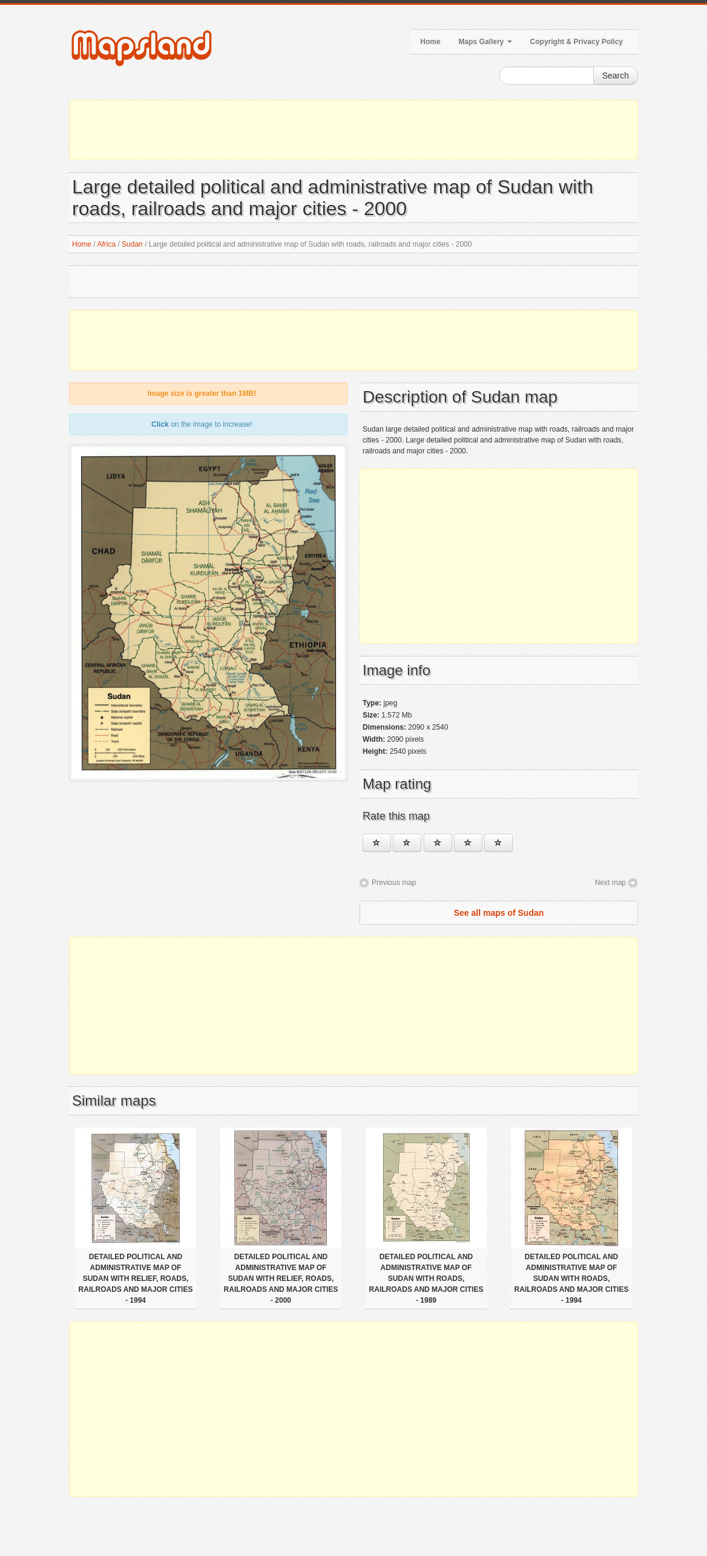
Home (430, 41)
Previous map (394, 882)
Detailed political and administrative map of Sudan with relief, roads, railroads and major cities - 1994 (136, 1279)
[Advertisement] (353, 130)
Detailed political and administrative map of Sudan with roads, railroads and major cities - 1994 (572, 1279)
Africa (106, 244)
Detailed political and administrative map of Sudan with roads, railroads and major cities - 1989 (426, 1279)
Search (615, 75)
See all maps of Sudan (499, 913)
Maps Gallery (485, 41)
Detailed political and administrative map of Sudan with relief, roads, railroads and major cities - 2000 (281, 1279)
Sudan (132, 244)
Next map (610, 882)
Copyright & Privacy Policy (576, 41)
